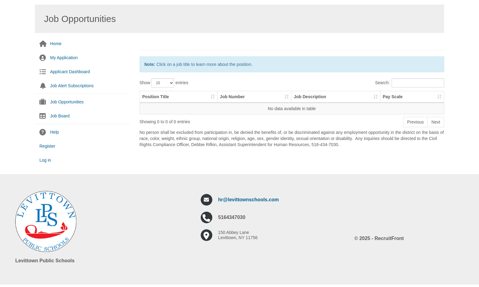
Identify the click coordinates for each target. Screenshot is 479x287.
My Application (64, 57)
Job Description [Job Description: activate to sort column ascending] (310, 96)
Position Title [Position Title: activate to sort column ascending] (155, 96)
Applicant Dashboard (70, 71)
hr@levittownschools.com (248, 199)
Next (435, 122)
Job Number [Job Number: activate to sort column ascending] (232, 96)
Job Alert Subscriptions (71, 85)
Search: (409, 83)
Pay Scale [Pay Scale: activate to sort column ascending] (393, 96)
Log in (45, 160)
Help (54, 132)
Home (55, 43)
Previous (415, 122)
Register (47, 146)
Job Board (60, 115)
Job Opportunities (67, 101)
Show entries (164, 83)
